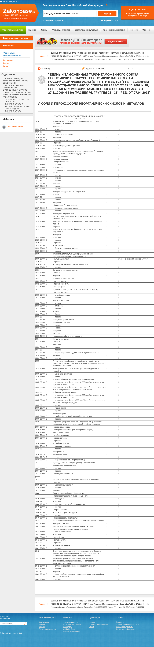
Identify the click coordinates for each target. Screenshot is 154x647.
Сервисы (67, 618)
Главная (42, 56)
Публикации (94, 618)
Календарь (67, 627)
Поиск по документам (47, 629)
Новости (134, 30)
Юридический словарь (72, 624)
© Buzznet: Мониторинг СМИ (11, 633)
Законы (44, 30)
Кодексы (32, 30)
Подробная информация (136, 69)
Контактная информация (125, 629)
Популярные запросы (52, 20)
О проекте (146, 30)
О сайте (119, 618)
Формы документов (61, 30)
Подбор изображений (71, 631)
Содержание (8, 74)
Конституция (8, 60)
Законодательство (47, 618)
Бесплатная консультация (86, 30)
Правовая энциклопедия (114, 30)
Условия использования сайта (127, 624)
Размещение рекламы (124, 627)
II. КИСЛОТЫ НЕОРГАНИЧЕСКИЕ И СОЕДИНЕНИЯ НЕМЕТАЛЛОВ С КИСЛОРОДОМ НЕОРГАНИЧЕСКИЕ (17, 106)
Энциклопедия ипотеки (12, 30)
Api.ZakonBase (69, 629)
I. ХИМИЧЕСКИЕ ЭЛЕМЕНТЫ (16, 99)
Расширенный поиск (109, 20)
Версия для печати (15, 126)
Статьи (91, 627)
